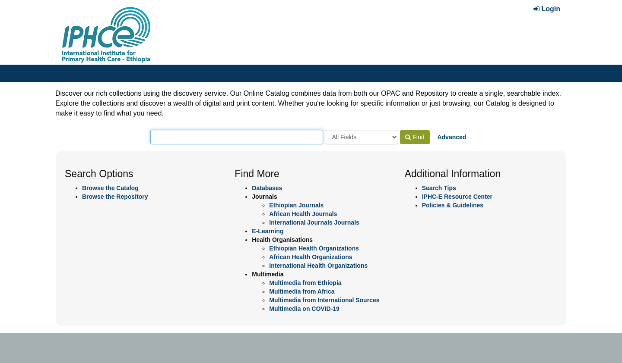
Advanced (451, 137)
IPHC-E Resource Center (457, 196)
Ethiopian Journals (296, 205)
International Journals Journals (314, 222)
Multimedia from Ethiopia (305, 282)
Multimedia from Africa (301, 291)
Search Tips (439, 188)
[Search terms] (236, 137)
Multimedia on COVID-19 (304, 308)
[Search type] (361, 137)
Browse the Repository (115, 196)
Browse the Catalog (110, 188)
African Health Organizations (310, 256)
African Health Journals (303, 213)
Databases (267, 188)
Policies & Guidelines (452, 205)
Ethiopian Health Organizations (314, 248)
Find (414, 137)
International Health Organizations (318, 265)
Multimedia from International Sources (324, 300)
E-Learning (267, 231)
